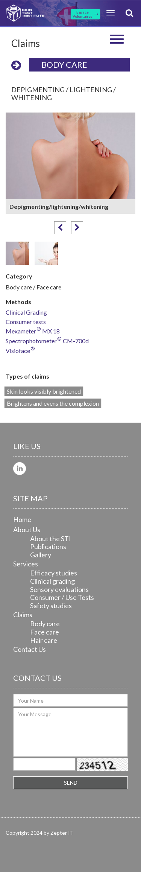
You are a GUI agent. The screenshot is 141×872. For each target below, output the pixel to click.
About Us (26, 529)
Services (25, 564)
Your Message (70, 732)
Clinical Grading (26, 312)
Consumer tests (26, 322)
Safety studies (51, 605)
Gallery (40, 555)
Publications (48, 546)
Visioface (20, 351)
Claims (22, 614)
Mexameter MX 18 (33, 331)
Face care (44, 632)
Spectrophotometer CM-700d (47, 341)
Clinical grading (52, 581)
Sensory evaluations (59, 589)
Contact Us (29, 649)
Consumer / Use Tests (62, 597)
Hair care (43, 640)
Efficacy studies (53, 573)
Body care (64, 64)
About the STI (50, 538)
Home (22, 519)
